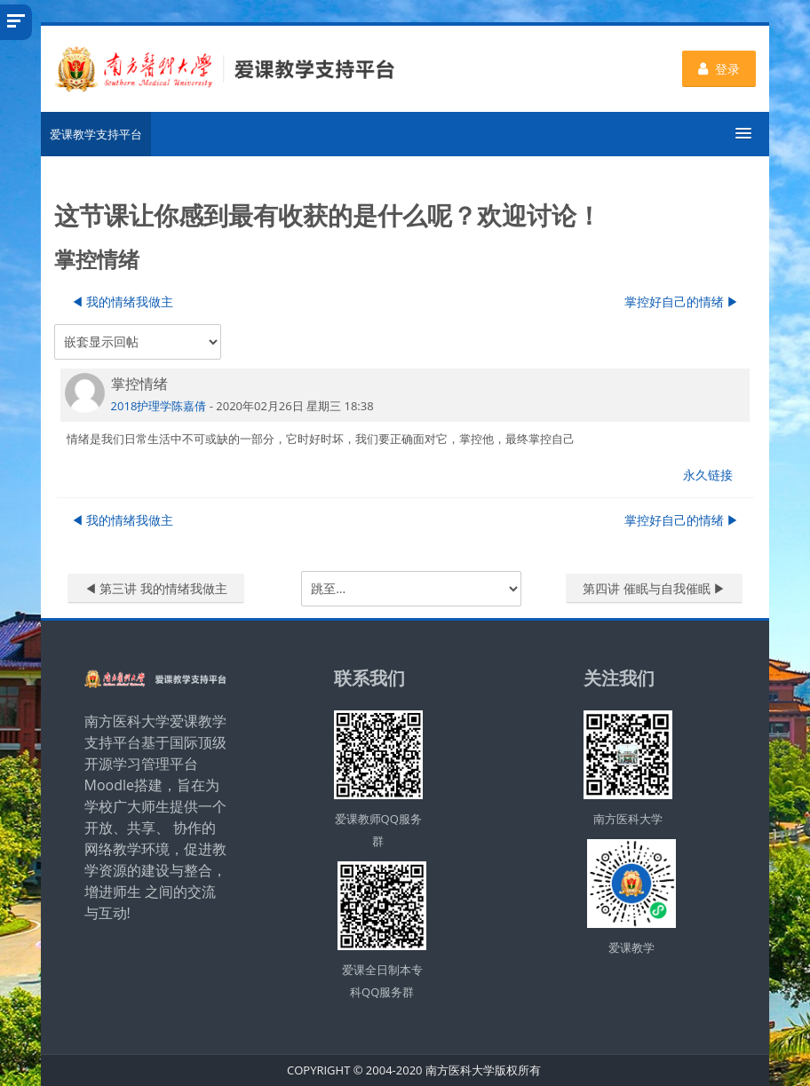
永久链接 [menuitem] (708, 474)
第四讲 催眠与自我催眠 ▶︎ (654, 588)
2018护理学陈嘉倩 (159, 406)
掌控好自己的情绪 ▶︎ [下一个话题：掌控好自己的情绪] (682, 301)
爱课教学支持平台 (96, 134)
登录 (719, 68)
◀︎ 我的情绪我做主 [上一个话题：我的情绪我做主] (122, 301)
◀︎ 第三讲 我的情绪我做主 (155, 588)
